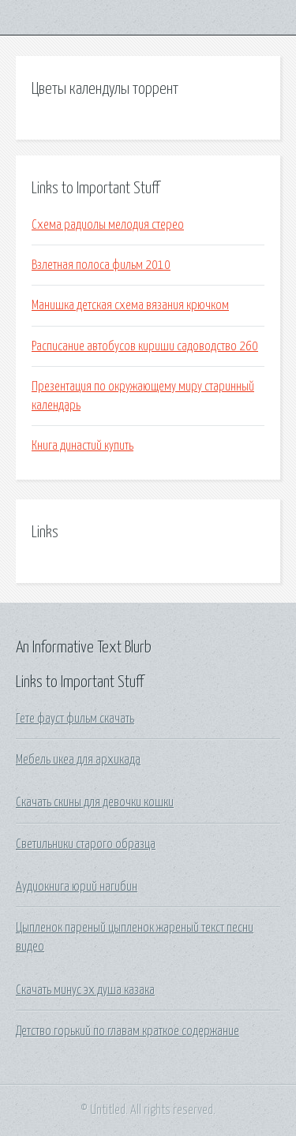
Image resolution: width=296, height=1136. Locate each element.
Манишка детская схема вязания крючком (130, 305)
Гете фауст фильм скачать (75, 718)
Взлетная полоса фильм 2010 (101, 265)
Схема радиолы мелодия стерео (108, 225)
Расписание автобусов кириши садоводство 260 (145, 346)
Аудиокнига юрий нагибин (76, 886)
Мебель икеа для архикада (78, 759)
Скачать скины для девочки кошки (95, 802)
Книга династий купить (82, 445)
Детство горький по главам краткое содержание (127, 1031)
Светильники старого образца (85, 844)
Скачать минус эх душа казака (85, 990)
